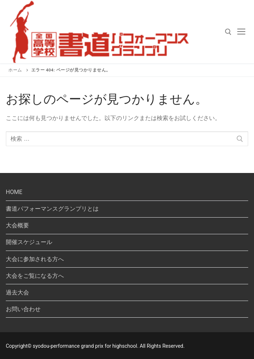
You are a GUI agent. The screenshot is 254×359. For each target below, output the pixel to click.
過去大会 (17, 292)
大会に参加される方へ (35, 259)
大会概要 (17, 225)
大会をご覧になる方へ (35, 275)
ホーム (15, 70)
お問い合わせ (23, 309)
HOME (14, 192)
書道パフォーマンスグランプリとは (52, 208)
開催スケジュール (29, 242)
